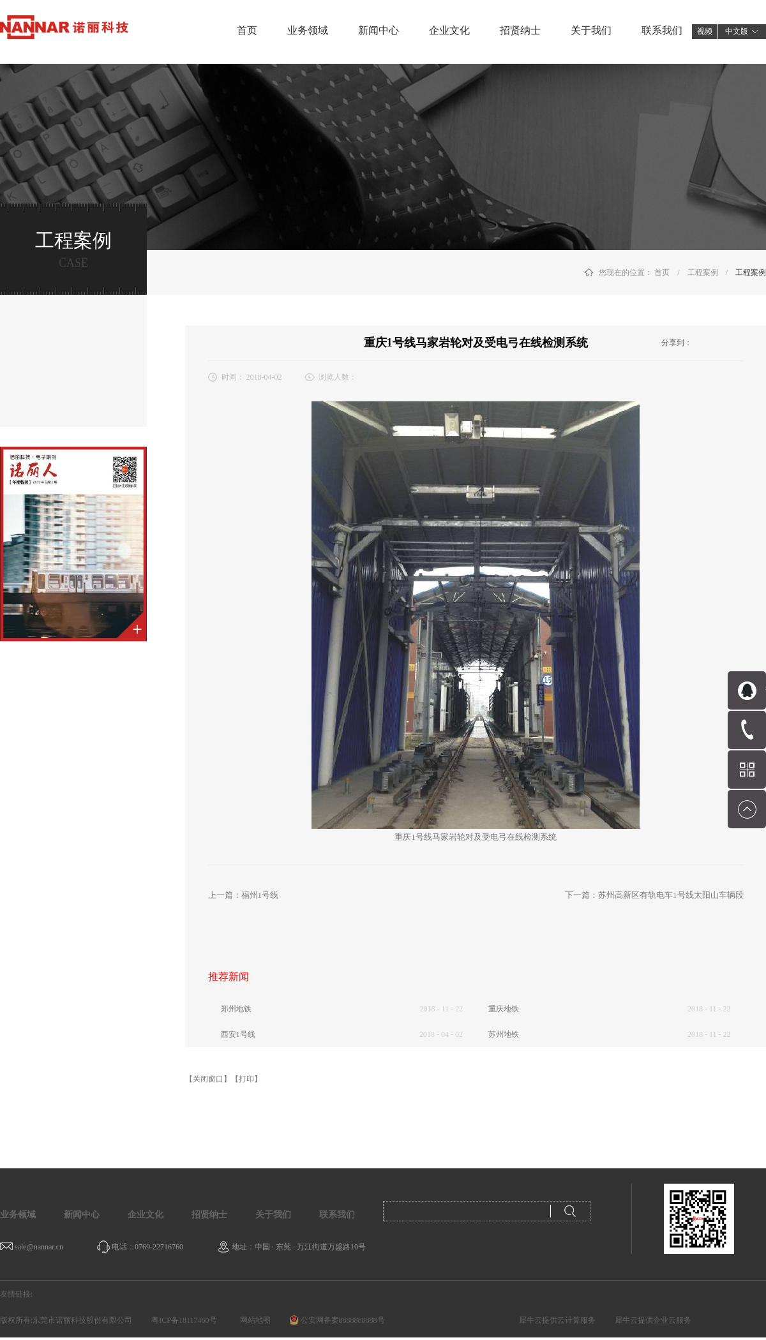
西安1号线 (238, 1034)
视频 (704, 31)
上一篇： (243, 895)
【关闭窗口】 (208, 1079)
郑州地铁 (236, 1008)
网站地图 (253, 1320)
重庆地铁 (503, 1008)
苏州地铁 (503, 1034)
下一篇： (654, 895)
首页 (247, 30)
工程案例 (702, 272)
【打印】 (246, 1079)
